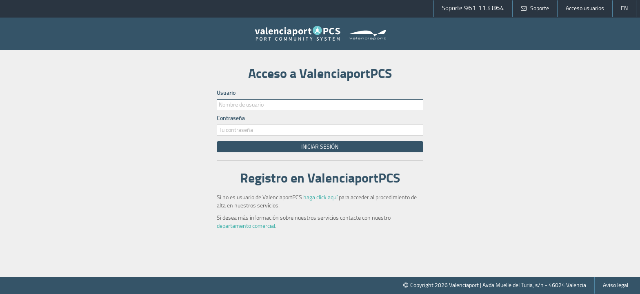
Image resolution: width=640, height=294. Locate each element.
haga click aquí (320, 197)
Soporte (535, 8)
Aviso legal (615, 285)
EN (624, 8)
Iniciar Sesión (319, 146)
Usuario (226, 92)
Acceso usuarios (585, 8)
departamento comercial (246, 226)
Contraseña (231, 118)
